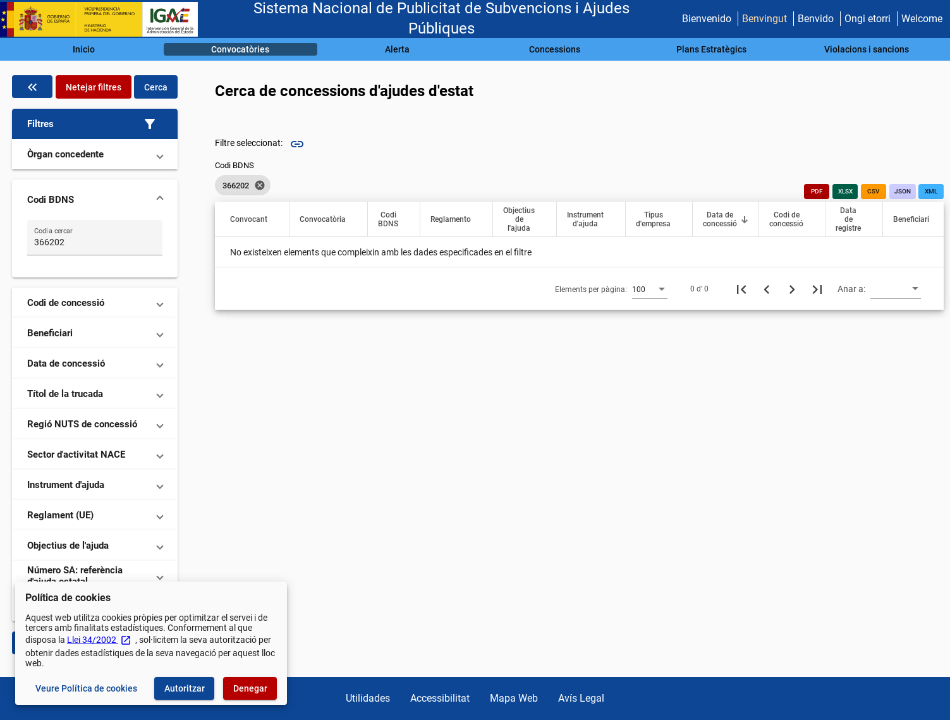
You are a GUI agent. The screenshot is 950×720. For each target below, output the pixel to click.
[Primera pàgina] (741, 289)
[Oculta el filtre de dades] (32, 86)
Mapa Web (514, 698)
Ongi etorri (867, 19)
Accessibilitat (440, 698)
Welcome (921, 19)
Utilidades (368, 698)
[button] (95, 124)
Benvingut (764, 19)
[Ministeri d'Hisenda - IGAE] (104, 19)
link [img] (297, 144)
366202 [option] (243, 185)
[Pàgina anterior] (766, 289)
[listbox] (243, 185)
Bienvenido (706, 19)
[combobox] (649, 289)
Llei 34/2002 (99, 640)
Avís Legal (581, 698)
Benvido (816, 19)
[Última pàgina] (817, 289)
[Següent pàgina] (792, 289)
